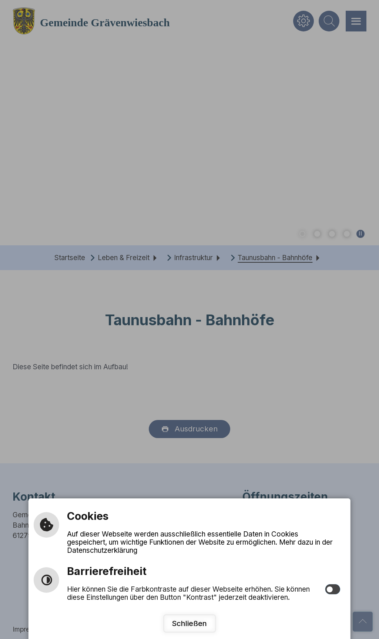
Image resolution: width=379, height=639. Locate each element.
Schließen (189, 623)
